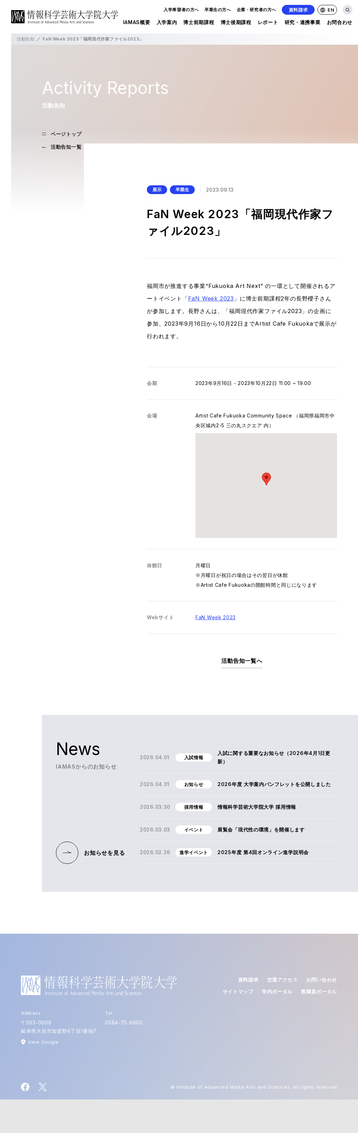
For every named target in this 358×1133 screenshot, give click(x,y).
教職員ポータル (319, 991)
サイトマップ (238, 991)
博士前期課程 (198, 23)
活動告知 (25, 39)
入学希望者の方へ (181, 9)
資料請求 (298, 10)
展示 (157, 189)
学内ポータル (277, 991)
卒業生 (182, 189)
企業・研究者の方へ (256, 9)
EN (327, 10)
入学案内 (167, 23)
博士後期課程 (236, 23)
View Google (43, 1042)
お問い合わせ (321, 980)
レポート (268, 23)
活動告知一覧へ (242, 660)
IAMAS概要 (136, 23)
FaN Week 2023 (211, 298)
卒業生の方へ (218, 9)
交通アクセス (282, 980)
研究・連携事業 (303, 23)
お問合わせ (340, 23)
